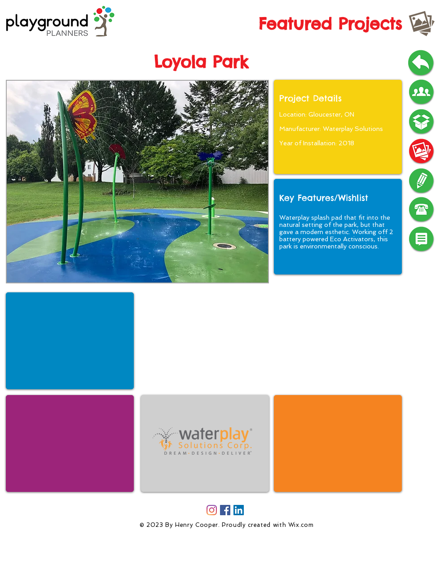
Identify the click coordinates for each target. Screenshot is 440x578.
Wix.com (301, 525)
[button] (137, 181)
